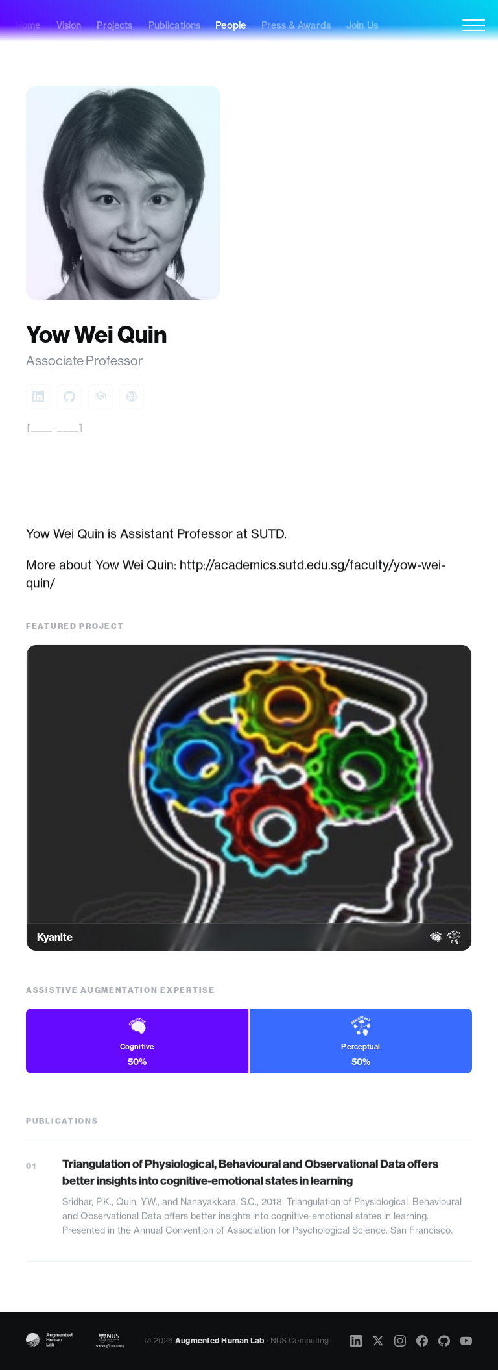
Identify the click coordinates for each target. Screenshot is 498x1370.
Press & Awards (296, 25)
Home (28, 25)
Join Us (362, 25)
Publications (174, 25)
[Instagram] (400, 1341)
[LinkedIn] (356, 1341)
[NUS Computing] (110, 1341)
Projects (114, 25)
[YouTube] (466, 1341)
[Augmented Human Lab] (54, 1340)
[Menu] (473, 25)
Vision (69, 25)
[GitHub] (444, 1341)
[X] (378, 1341)
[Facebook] (422, 1341)
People (230, 25)
